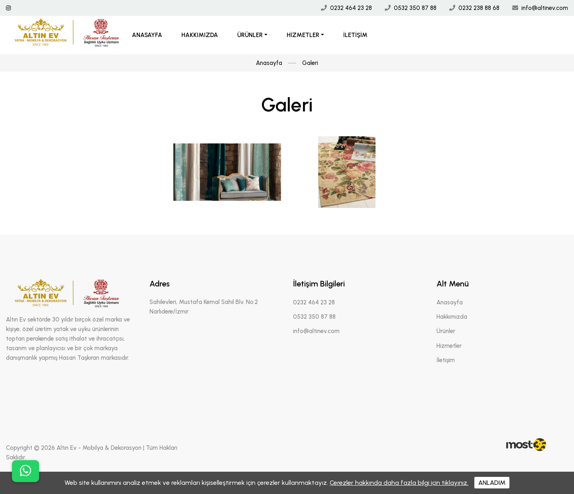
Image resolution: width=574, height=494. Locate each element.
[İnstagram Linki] (8, 8)
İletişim (355, 35)
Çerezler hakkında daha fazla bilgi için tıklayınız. (399, 482)
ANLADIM (491, 482)
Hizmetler (303, 35)
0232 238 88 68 (478, 8)
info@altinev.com (544, 8)
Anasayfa (147, 35)
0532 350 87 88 (415, 8)
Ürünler (250, 35)
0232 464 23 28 (351, 8)
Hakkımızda (199, 35)
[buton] (25, 471)
